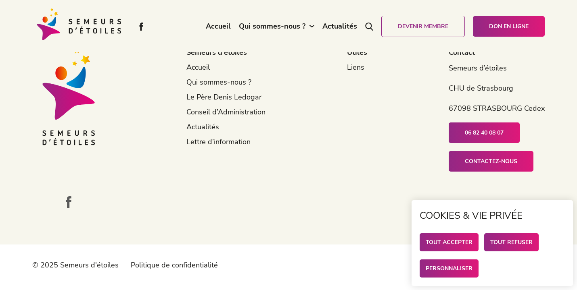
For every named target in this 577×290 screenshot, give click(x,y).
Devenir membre (423, 26)
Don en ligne (509, 26)
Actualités (339, 26)
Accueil (218, 26)
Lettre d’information (218, 142)
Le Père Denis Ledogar (223, 97)
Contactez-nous (491, 161)
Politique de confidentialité (174, 265)
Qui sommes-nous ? (272, 26)
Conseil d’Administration (226, 112)
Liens (355, 67)
